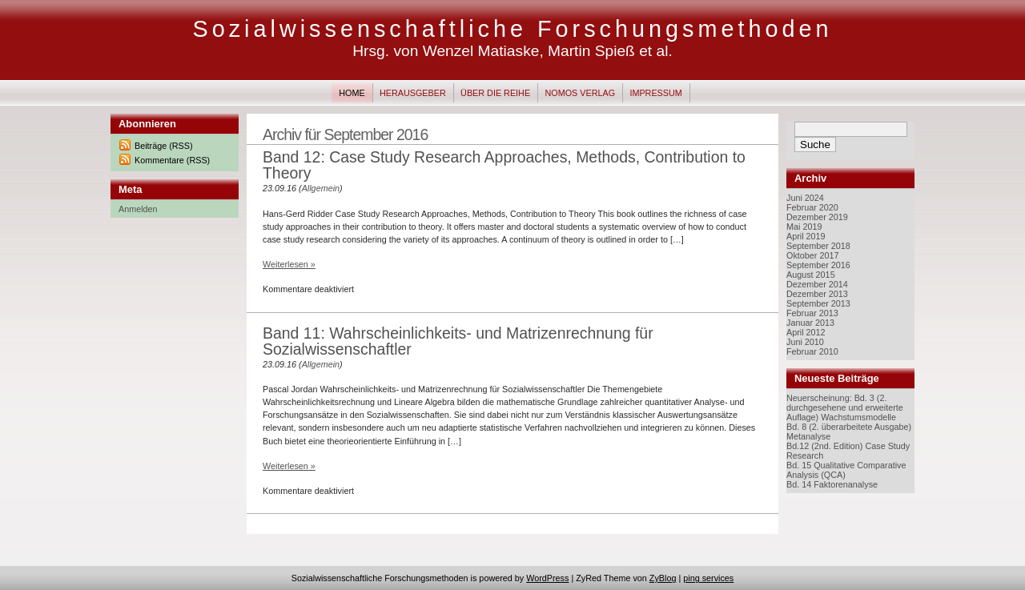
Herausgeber (413, 93)
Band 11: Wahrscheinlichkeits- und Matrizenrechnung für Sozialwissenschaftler (458, 341)
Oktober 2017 (812, 255)
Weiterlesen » (289, 264)
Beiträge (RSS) (164, 146)
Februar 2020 (812, 207)
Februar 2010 (812, 351)
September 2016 (818, 265)
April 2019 (806, 236)
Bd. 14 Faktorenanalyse (832, 484)
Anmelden (138, 209)
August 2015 (810, 274)
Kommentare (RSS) (172, 160)
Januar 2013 (810, 322)
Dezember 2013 (817, 294)
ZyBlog (663, 578)
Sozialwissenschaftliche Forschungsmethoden (512, 29)
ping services (708, 578)
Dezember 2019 (817, 217)
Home (351, 93)
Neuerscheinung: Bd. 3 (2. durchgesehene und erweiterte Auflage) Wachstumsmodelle (844, 407)
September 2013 (818, 303)
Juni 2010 (805, 342)
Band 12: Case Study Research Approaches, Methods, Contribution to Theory (504, 165)
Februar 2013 (812, 313)
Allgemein (321, 188)
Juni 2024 (805, 198)
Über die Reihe (495, 93)
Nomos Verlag (580, 93)
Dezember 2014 (817, 284)
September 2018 (818, 246)
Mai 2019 (804, 226)
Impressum (655, 93)
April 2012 (806, 332)
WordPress (547, 578)
